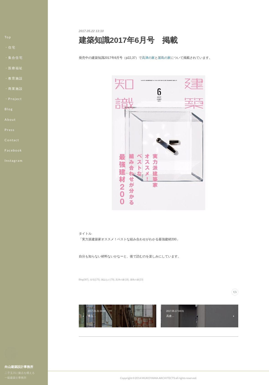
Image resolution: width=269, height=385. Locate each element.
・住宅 (10, 47)
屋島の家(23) (136, 279)
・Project (13, 99)
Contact (12, 140)
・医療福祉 (14, 68)
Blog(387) (84, 279)
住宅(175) (95, 279)
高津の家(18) (122, 279)
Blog (9, 109)
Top (8, 37)
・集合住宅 (14, 57)
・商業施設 (14, 88)
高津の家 (148, 57)
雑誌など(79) (107, 279)
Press (10, 130)
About (10, 119)
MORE (10, 150)
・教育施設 (14, 78)
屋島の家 (164, 57)
